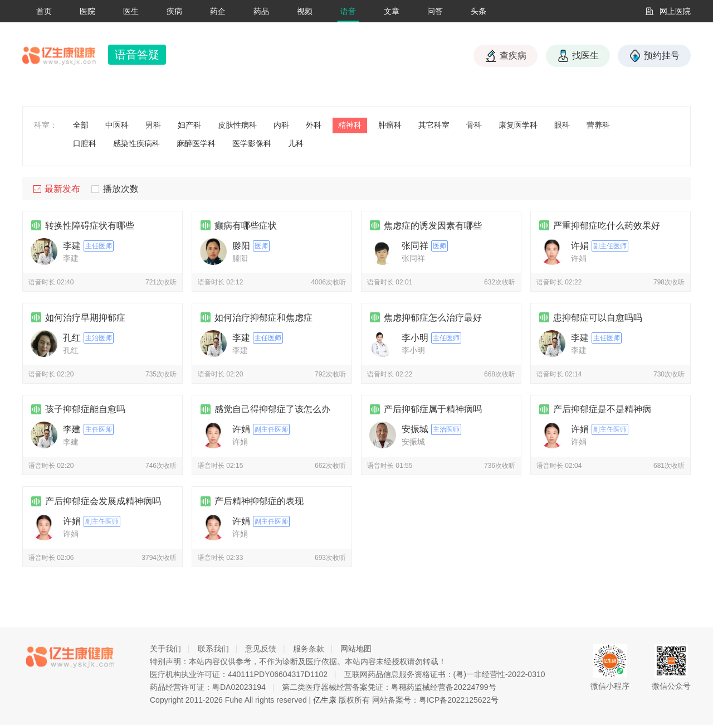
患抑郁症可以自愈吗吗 (597, 317)
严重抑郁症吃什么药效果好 (606, 225)
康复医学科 (518, 124)
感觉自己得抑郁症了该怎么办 (272, 409)
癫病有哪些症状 (245, 225)
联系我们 (213, 648)
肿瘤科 (390, 124)
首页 (44, 11)
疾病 (174, 11)
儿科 (296, 143)
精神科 (350, 124)
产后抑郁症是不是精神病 (602, 409)
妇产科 (189, 124)
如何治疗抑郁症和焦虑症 (263, 317)
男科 (153, 124)
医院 (87, 11)
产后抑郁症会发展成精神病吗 (103, 501)
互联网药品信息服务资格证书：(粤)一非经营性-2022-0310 (444, 674)
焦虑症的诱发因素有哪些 (433, 225)
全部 (81, 124)
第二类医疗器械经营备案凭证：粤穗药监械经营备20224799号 (389, 687)
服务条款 (308, 648)
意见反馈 (260, 648)
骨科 (474, 124)
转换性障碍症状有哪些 (89, 225)
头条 (478, 11)
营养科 (598, 124)
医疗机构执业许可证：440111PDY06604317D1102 (239, 674)
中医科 (117, 124)
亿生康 (324, 699)
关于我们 (165, 648)
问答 (435, 11)
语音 (348, 11)
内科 (281, 124)
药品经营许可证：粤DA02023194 (208, 687)
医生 (131, 11)
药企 (218, 11)
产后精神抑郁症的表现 (259, 501)
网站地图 (356, 648)
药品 (261, 11)
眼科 (562, 124)
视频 (304, 11)
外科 (313, 124)
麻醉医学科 (196, 143)
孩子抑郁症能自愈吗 (85, 409)
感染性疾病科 (136, 143)
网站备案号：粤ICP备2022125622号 (435, 699)
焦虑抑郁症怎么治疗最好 (433, 317)
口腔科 (84, 143)
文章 (391, 11)
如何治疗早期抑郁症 (85, 317)
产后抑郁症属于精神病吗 (433, 409)
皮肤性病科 (237, 124)
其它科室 (434, 124)
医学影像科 (251, 143)
